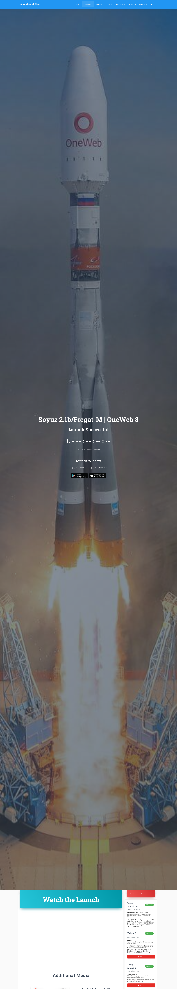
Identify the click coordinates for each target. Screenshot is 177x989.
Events (109, 4)
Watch (141, 956)
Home (78, 4)
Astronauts (120, 4)
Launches (87, 4)
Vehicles (132, 4)
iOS (153, 4)
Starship (99, 4)
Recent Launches (135, 894)
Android (143, 4)
